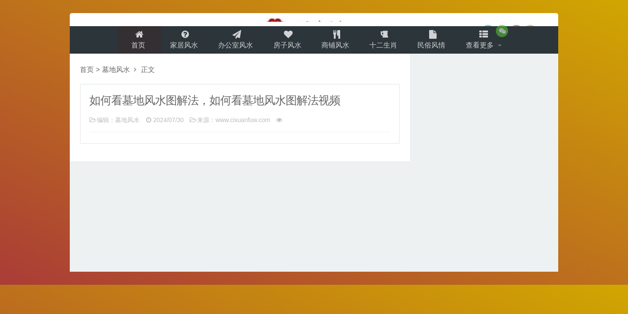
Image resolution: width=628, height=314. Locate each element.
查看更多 (486, 42)
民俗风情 (435, 42)
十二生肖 (385, 42)
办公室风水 (232, 42)
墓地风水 (116, 74)
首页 (133, 42)
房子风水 (286, 42)
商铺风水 (336, 42)
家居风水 (180, 42)
